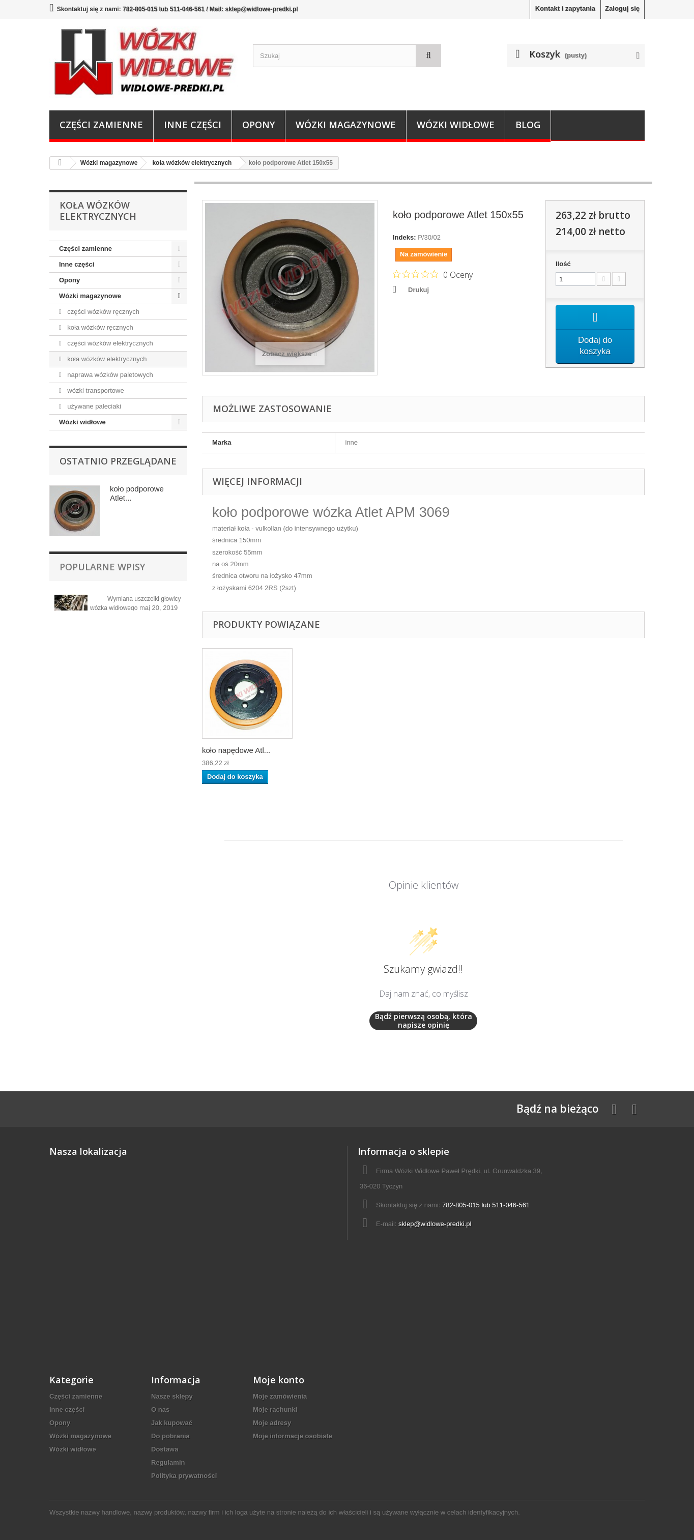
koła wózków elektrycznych (106, 359)
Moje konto (278, 1380)
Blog (527, 125)
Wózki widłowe (456, 125)
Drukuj (418, 290)
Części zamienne (101, 125)
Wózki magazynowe (346, 125)
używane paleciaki (93, 406)
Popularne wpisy (102, 567)
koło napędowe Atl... (236, 750)
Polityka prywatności (184, 1475)
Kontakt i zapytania (565, 8)
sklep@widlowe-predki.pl (434, 1224)
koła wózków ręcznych (99, 327)
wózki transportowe (95, 390)
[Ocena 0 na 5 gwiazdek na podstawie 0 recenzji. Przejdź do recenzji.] (433, 274)
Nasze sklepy (172, 1396)
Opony (258, 125)
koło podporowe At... (337, 750)
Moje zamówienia (280, 1396)
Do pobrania (170, 1436)
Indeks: (404, 237)
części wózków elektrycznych (109, 343)
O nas (160, 1409)
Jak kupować (171, 1423)
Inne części (192, 125)
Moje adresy (272, 1423)
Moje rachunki (275, 1409)
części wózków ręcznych (102, 311)
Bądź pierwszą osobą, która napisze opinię (423, 1020)
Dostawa (164, 1449)
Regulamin (168, 1462)
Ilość (563, 264)
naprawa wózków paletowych (109, 375)
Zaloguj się (622, 8)
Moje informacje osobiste (292, 1436)
